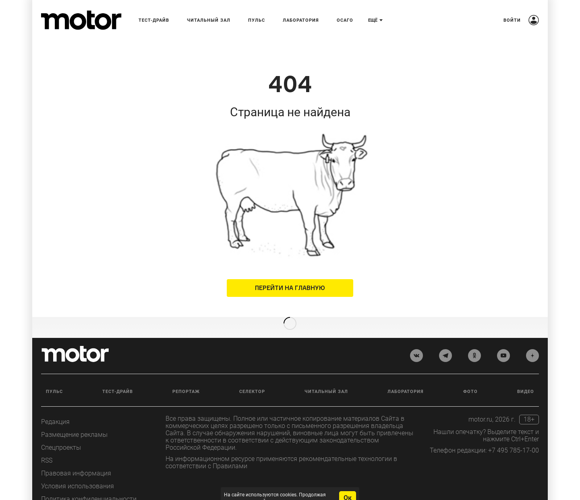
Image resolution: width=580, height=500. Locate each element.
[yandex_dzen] (532, 343)
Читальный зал (326, 379)
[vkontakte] (416, 343)
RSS (46, 447)
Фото (470, 379)
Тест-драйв (117, 379)
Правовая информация (76, 460)
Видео (525, 379)
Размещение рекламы (74, 422)
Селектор (252, 379)
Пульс (54, 379)
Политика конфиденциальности (89, 486)
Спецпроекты (61, 434)
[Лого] (81, 20)
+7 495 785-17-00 (513, 437)
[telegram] (445, 343)
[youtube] (503, 343)
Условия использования (77, 473)
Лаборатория (405, 379)
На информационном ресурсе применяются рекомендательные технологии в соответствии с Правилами (281, 449)
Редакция (55, 409)
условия (316, 488)
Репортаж (186, 379)
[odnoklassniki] (474, 343)
